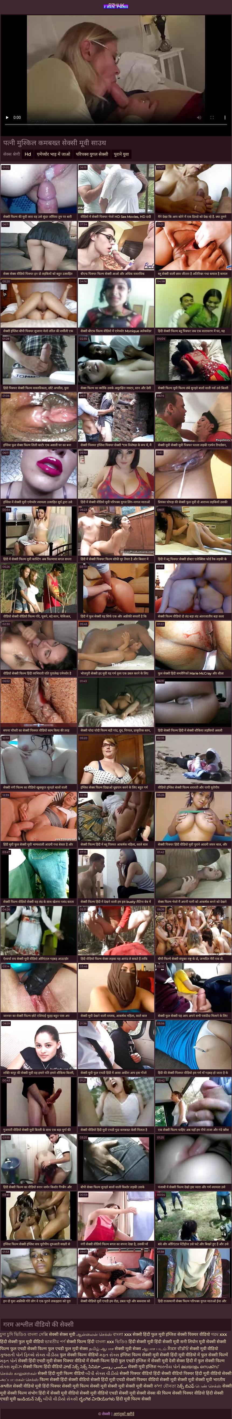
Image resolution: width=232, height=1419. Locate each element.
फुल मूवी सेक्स (76, 1348)
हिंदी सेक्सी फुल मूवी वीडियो (22, 1341)
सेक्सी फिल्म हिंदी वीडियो (42, 1366)
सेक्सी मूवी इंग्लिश (142, 1366)
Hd (28, 154)
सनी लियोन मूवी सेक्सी (198, 1341)
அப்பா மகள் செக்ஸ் (19, 1379)
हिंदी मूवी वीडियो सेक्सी (213, 1373)
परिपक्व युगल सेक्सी (92, 154)
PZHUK (116, 5)
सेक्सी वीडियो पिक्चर (178, 1373)
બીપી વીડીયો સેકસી (60, 1399)
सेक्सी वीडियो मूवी (27, 1386)
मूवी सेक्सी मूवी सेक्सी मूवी (191, 1379)
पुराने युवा (121, 154)
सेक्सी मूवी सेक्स (128, 1348)
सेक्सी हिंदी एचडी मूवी (35, 1360)
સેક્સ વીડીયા (47, 1354)
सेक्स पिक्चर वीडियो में (71, 1360)
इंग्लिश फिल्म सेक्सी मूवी (140, 1354)
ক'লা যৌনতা (165, 1386)
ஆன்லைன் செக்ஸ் (94, 1334)
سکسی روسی (114, 1366)
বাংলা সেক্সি (37, 1334)
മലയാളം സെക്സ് (199, 1366)
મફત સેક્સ (109, 1354)
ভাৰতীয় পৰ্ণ (55, 1341)
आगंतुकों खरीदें (123, 1413)
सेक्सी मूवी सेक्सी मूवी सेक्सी (130, 1386)
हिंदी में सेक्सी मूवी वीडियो (59, 1393)
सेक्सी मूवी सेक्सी (132, 1393)
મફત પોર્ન (8, 1360)
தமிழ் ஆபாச (101, 1348)
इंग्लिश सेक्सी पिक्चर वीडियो (188, 1334)
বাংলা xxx (122, 1334)
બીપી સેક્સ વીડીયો (102, 1373)
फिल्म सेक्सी (49, 1379)
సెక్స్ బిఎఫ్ (185, 1386)
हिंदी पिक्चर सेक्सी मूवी (60, 1386)
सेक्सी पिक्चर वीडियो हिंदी (140, 1373)
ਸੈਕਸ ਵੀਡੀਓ (178, 1348)
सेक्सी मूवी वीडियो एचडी (99, 1393)
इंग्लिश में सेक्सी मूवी (152, 1360)
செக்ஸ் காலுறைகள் (18, 1373)
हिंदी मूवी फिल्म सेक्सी (133, 1399)
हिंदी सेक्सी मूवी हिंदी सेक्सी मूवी (154, 1341)
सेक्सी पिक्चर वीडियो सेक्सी (148, 1379)
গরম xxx (219, 1334)
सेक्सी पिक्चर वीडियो (188, 1393)
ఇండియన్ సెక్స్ (29, 1399)
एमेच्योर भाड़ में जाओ (53, 154)
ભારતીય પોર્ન (168, 1366)
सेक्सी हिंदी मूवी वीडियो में (180, 1354)
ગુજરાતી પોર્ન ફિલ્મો (17, 1354)
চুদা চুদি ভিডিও (13, 1334)
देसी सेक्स (177, 1360)
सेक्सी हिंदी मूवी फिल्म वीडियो (61, 1373)
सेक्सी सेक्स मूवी (62, 1334)
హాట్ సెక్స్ (71, 1366)
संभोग (32, 1393)
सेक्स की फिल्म (159, 1393)
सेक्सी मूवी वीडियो (204, 1348)
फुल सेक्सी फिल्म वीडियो (79, 1354)
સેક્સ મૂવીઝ (11, 1366)
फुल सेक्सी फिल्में (214, 1354)
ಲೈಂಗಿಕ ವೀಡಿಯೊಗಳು (97, 1399)
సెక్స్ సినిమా (90, 1366)
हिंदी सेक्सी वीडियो (74, 1379)
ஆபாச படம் (154, 1348)
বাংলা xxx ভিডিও (111, 1341)
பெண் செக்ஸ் (208, 1386)
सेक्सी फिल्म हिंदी (80, 1341)
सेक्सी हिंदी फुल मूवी (149, 1334)
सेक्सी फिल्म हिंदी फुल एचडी (112, 1360)
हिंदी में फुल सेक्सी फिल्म (205, 1360)
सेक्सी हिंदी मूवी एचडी (108, 1379)
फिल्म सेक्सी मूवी (94, 1386)
